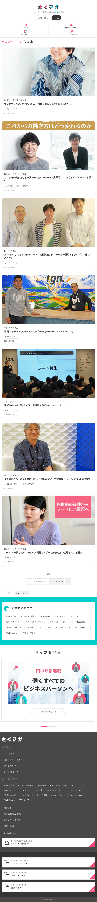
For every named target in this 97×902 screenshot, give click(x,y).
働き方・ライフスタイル (72, 27)
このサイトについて (12, 820)
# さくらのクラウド (13, 622)
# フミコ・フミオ (28, 633)
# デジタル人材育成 (29, 616)
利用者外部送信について (13, 814)
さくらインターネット (71, 34)
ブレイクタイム (25, 34)
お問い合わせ (43, 18)
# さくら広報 (11, 616)
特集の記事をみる (48, 711)
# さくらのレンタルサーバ (60, 622)
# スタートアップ (63, 627)
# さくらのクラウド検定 (35, 622)
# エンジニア (82, 616)
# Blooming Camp (82, 627)
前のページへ (41, 581)
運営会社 (7, 808)
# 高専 (49, 627)
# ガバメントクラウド (63, 616)
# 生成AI (29, 627)
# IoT (40, 627)
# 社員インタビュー (13, 627)
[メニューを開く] (56, 17)
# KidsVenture (11, 633)
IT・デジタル (25, 27)
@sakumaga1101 (11, 833)
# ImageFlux (81, 622)
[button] (44, 726)
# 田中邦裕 (45, 616)
